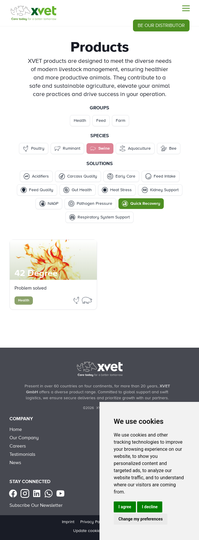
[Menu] (186, 8)
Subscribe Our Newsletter (35, 505)
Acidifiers (36, 176)
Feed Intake (160, 176)
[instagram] (25, 493)
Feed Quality (37, 190)
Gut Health (77, 190)
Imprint (68, 522)
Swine (100, 148)
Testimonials (22, 454)
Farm (120, 121)
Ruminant (67, 148)
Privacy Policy (93, 522)
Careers (17, 446)
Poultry (33, 148)
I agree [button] (124, 506)
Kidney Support (160, 190)
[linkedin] (36, 493)
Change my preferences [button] (140, 519)
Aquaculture (135, 148)
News (15, 462)
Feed (101, 121)
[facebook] (13, 493)
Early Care (121, 176)
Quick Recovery (141, 204)
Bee (168, 148)
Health (80, 121)
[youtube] (60, 493)
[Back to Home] (99, 369)
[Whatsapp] (48, 493)
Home (15, 429)
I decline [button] (150, 506)
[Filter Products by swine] (87, 300)
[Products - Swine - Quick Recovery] (33, 13)
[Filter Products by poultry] (77, 300)
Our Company (24, 437)
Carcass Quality (78, 176)
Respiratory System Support (99, 217)
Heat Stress (117, 190)
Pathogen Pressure (90, 204)
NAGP (48, 204)
